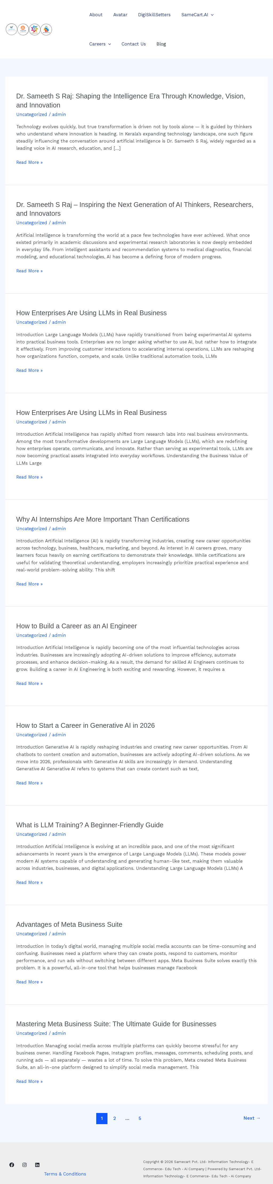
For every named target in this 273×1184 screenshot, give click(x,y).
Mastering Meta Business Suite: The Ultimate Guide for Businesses (119, 1023)
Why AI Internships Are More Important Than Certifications (105, 519)
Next (251, 1117)
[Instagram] (24, 1163)
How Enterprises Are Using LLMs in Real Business (93, 313)
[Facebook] (11, 1163)
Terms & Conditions (65, 1172)
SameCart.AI (192, 14)
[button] (205, 14)
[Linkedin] (37, 1163)
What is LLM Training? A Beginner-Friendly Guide (92, 824)
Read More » (30, 162)
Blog (126, 44)
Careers (228, 14)
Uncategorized (32, 114)
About (95, 14)
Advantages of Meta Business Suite (71, 923)
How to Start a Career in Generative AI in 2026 (87, 725)
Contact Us (101, 44)
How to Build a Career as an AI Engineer (78, 625)
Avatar (118, 14)
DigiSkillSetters (150, 14)
